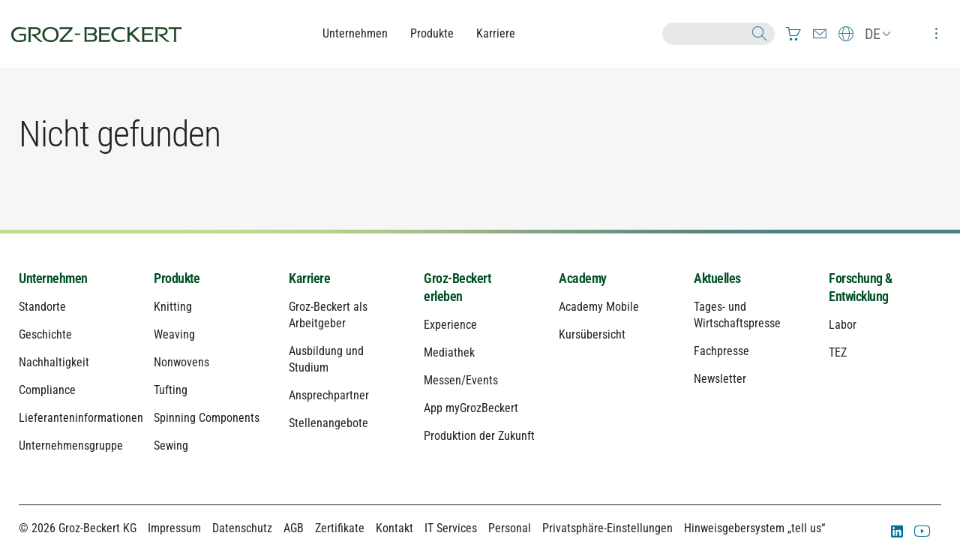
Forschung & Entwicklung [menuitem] (860, 287)
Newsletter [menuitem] (720, 379)
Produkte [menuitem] (177, 278)
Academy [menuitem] (583, 278)
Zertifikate (339, 528)
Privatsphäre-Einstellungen (607, 528)
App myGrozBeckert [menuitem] (471, 408)
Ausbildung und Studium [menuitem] (326, 359)
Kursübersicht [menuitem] (592, 334)
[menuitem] (793, 33)
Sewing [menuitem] (171, 445)
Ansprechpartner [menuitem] (329, 395)
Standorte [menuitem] (42, 307)
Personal (509, 528)
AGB (294, 528)
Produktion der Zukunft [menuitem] (479, 436)
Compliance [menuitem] (47, 390)
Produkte (432, 33)
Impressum (174, 528)
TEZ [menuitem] (838, 352)
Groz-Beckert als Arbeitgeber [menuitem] (328, 315)
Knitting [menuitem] (173, 307)
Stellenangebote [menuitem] (328, 423)
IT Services (450, 528)
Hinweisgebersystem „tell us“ (754, 528)
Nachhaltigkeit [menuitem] (54, 362)
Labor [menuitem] (842, 325)
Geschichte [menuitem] (45, 334)
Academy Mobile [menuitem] (599, 307)
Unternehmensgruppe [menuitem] (71, 445)
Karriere (495, 33)
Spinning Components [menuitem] (207, 418)
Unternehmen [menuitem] (53, 278)
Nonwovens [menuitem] (181, 362)
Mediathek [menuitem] (449, 352)
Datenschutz (242, 528)
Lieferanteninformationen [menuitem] (75, 418)
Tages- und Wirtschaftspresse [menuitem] (737, 315)
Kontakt (394, 528)
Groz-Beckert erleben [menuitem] (457, 287)
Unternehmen (355, 33)
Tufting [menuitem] (171, 390)
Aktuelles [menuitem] (717, 278)
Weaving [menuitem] (174, 334)
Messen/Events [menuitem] (461, 380)
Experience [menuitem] (450, 325)
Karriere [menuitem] (309, 278)
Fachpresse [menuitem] (721, 351)
